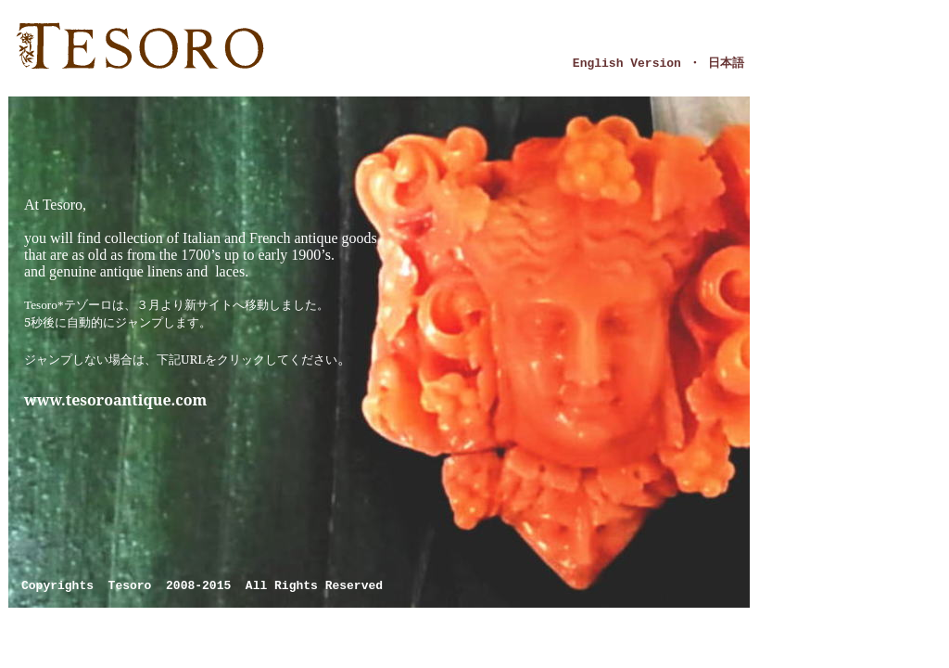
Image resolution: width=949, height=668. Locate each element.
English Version (627, 64)
